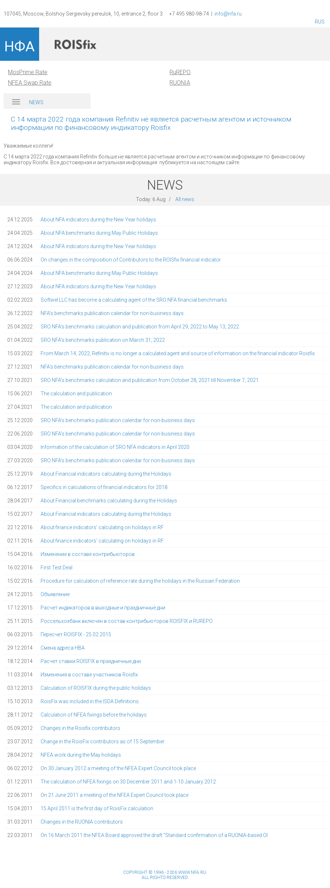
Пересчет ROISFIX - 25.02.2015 (76, 634)
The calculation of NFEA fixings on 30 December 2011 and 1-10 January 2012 (128, 782)
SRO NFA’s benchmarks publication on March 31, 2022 (103, 340)
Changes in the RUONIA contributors (82, 822)
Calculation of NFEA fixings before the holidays (94, 715)
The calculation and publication (76, 393)
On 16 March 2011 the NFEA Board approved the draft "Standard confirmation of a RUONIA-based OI (154, 835)
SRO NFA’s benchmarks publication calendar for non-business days (118, 420)
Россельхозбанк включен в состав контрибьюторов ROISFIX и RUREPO (127, 621)
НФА (19, 46)
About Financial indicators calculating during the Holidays (106, 474)
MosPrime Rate (27, 72)
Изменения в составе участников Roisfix (89, 674)
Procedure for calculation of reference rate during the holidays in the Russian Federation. (141, 581)
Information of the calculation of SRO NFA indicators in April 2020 (115, 447)
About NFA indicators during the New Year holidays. (99, 219)
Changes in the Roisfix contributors (80, 728)
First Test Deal (56, 567)
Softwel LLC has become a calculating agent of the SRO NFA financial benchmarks (134, 300)
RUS (320, 22)
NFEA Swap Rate (29, 82)
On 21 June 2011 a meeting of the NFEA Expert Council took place (114, 795)
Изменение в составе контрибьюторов (88, 554)
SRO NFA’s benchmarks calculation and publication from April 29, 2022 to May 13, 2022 (140, 327)
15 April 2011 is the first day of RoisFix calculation (97, 808)
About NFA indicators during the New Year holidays (98, 246)
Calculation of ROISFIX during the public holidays (96, 688)
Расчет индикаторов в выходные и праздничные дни (103, 608)
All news (184, 199)
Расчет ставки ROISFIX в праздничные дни (91, 661)
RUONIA (180, 82)
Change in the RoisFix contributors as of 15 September (102, 741)
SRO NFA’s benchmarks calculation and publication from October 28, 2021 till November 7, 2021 (150, 380)
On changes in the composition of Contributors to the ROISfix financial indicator (131, 260)
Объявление (55, 594)
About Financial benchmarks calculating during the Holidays (109, 501)
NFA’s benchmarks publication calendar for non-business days (112, 313)
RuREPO (180, 72)
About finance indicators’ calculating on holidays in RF (102, 527)
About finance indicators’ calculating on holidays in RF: (103, 541)
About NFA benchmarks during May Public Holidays (99, 233)
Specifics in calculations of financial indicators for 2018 (104, 487)
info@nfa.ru (228, 14)
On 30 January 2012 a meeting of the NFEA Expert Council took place (118, 768)
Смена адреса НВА (63, 648)
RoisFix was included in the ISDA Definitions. (90, 701)
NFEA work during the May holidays (81, 755)
